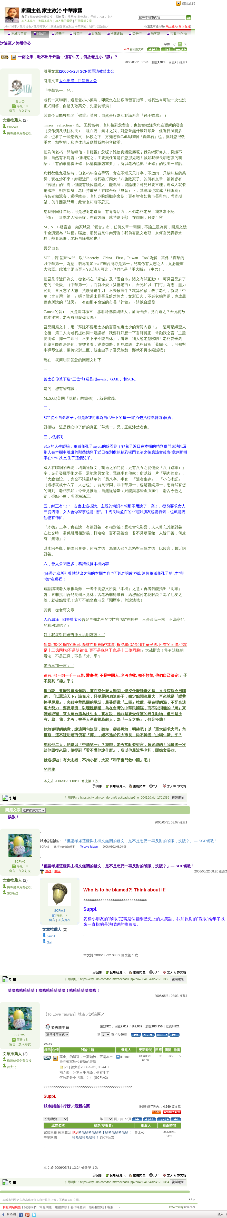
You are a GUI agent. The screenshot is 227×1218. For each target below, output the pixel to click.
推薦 (183, 62)
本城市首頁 (17, 33)
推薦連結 (115, 33)
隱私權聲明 (96, 1207)
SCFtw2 (19, 861)
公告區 (135, 33)
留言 (12, 111)
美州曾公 (23, 43)
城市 (14, 26)
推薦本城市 (45, 20)
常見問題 (46, 1207)
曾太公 (20, 101)
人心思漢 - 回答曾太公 (78, 80)
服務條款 (61, 1207)
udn (6, 26)
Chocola (12, 127)
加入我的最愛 (63, 20)
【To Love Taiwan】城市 (64, 1014)
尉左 (110, 16)
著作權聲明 (78, 1207)
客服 (110, 1207)
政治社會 (25, 26)
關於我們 (30, 1207)
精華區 (58, 33)
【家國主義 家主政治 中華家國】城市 (71, 26)
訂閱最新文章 (83, 20)
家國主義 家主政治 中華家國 (52, 10)
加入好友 (24, 111)
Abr (102, 16)
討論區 (40, 33)
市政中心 (177, 33)
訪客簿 (153, 33)
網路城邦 (188, 4)
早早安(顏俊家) (77, 16)
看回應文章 (134, 49)
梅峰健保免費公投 (41, 16)
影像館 (94, 33)
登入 (220, 1214)
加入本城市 (28, 20)
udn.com (189, 1207)
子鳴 (93, 16)
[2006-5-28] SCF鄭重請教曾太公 (86, 71)
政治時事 (39, 26)
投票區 (76, 33)
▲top (191, 1199)
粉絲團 (11, 1214)
